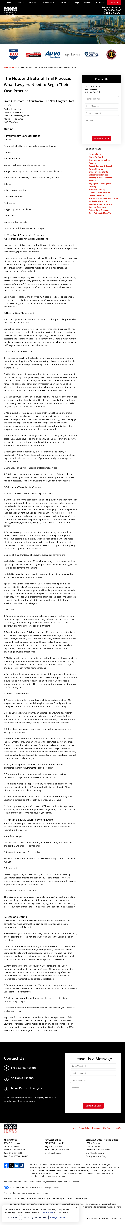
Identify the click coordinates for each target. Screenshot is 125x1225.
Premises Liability (97, 189)
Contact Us (114, 2)
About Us (20, 2)
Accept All (12, 1217)
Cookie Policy (36, 1187)
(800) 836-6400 (112, 10)
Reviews (87, 2)
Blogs (77, 2)
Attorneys (33, 2)
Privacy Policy (84, 1128)
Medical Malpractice (98, 201)
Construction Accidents (99, 192)
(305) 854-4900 (18, 1149)
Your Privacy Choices (16, 1187)
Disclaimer (96, 1128)
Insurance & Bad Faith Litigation (103, 198)
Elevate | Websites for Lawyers (104, 1218)
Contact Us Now (101, 138)
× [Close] (76, 1207)
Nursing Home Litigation (100, 204)
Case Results (64, 2)
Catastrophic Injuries (98, 175)
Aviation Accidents (97, 207)
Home (9, 2)
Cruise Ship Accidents (98, 172)
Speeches (13, 67)
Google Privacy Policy (53, 1198)
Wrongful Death (96, 157)
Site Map (106, 1128)
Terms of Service (74, 1198)
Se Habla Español (112, 13)
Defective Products (97, 195)
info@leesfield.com (54, 1153)
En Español (100, 2)
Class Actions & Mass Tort (101, 213)
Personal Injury (95, 154)
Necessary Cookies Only (35, 1217)
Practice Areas (48, 2)
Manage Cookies (51, 1187)
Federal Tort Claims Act (99, 210)
